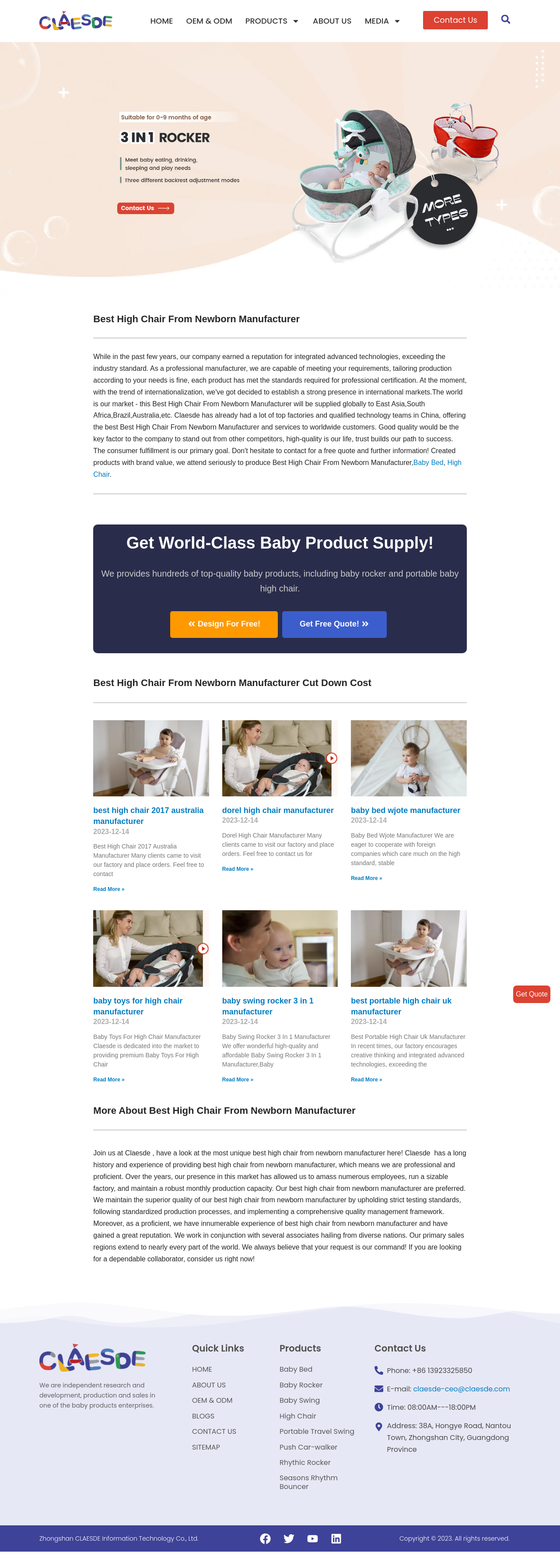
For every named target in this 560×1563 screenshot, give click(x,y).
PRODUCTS (272, 21)
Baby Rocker (301, 1389)
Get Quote (531, 994)
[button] (455, 20)
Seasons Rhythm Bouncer (309, 1493)
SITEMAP (206, 1455)
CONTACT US (214, 1439)
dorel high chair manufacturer (278, 811)
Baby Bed (151, 475)
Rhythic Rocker (305, 1472)
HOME (161, 20)
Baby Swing (300, 1406)
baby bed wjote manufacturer (405, 811)
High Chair (186, 475)
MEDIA (383, 21)
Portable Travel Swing (317, 1439)
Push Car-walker (308, 1455)
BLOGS (203, 1422)
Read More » (108, 890)
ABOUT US (332, 20)
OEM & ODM (209, 20)
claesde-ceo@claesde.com (461, 1391)
